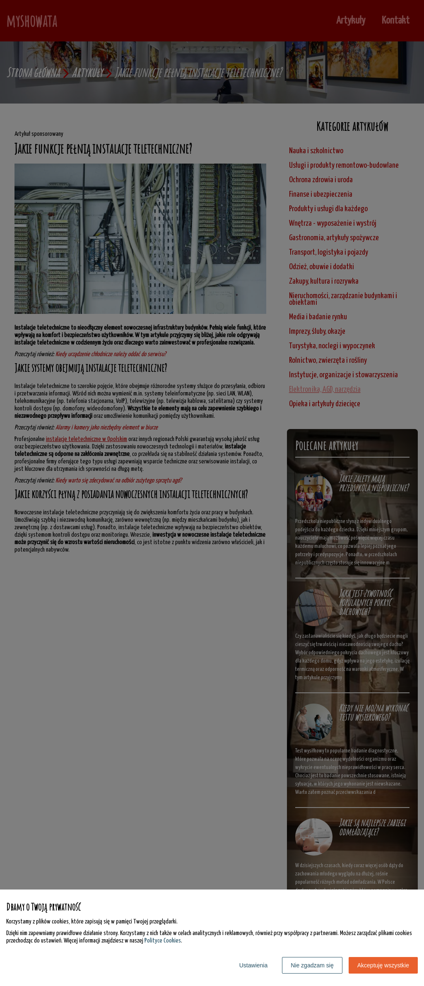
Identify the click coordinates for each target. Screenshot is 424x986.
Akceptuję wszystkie (383, 965)
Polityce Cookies (163, 941)
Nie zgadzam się (312, 965)
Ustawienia (253, 965)
